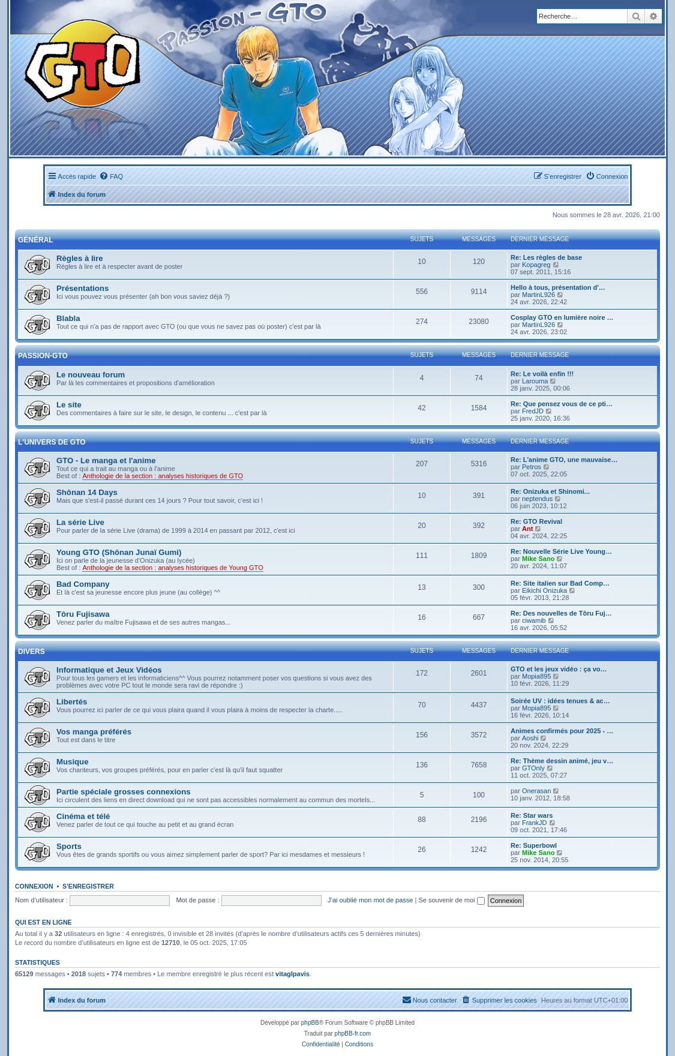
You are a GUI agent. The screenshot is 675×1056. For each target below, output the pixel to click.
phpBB (310, 1022)
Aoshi (530, 738)
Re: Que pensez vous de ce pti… (562, 403)
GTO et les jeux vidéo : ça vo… (559, 669)
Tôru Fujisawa (83, 614)
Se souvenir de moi (451, 900)
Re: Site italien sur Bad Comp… (560, 583)
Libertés (71, 701)
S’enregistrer (88, 886)
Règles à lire (79, 258)
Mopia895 (536, 676)
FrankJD (534, 822)
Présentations (82, 288)
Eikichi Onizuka (544, 590)
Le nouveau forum (90, 374)
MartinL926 (538, 294)
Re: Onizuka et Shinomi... (550, 491)
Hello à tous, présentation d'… (558, 287)
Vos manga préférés (93, 731)
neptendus (537, 498)
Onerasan (536, 790)
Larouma (535, 381)
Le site (69, 404)
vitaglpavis (292, 973)
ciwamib (534, 620)
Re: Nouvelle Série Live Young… (561, 551)
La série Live (80, 522)
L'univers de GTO (52, 442)
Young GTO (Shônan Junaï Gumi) (118, 552)
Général (35, 240)
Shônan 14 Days (87, 492)
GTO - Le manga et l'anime (106, 460)
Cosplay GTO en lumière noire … (562, 317)
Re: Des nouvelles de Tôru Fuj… (561, 613)
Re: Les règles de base (546, 257)
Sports (69, 846)
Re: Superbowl (534, 845)
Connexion (34, 886)
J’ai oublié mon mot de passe (370, 900)
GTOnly (533, 768)
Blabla (68, 318)
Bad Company (83, 584)
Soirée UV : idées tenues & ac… (560, 700)
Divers (31, 651)
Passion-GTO (43, 356)
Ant (527, 528)
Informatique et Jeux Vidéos (109, 669)
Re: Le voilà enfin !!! (542, 373)
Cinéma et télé (83, 816)
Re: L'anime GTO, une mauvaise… (564, 459)
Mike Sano (538, 558)
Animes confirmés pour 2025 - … (562, 730)
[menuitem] (111, 176)
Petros (531, 466)
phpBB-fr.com (353, 1033)
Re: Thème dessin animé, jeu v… (562, 760)
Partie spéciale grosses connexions (123, 791)
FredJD (533, 411)
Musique (72, 761)
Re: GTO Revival (536, 521)
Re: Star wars (532, 815)
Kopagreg (536, 264)
